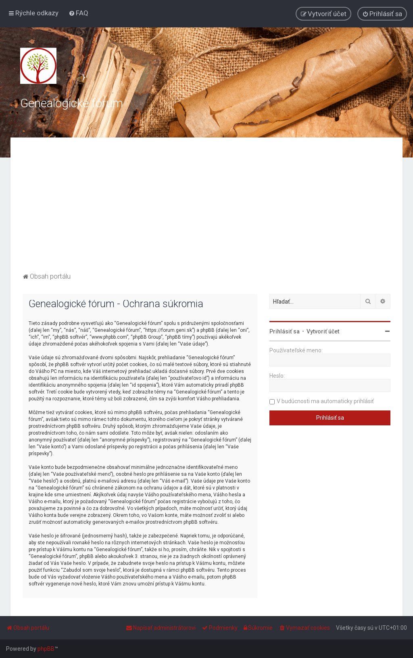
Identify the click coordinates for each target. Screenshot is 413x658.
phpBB (46, 649)
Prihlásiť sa (284, 331)
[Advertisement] (207, 210)
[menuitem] (78, 13)
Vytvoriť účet (323, 331)
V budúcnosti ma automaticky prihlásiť (325, 401)
